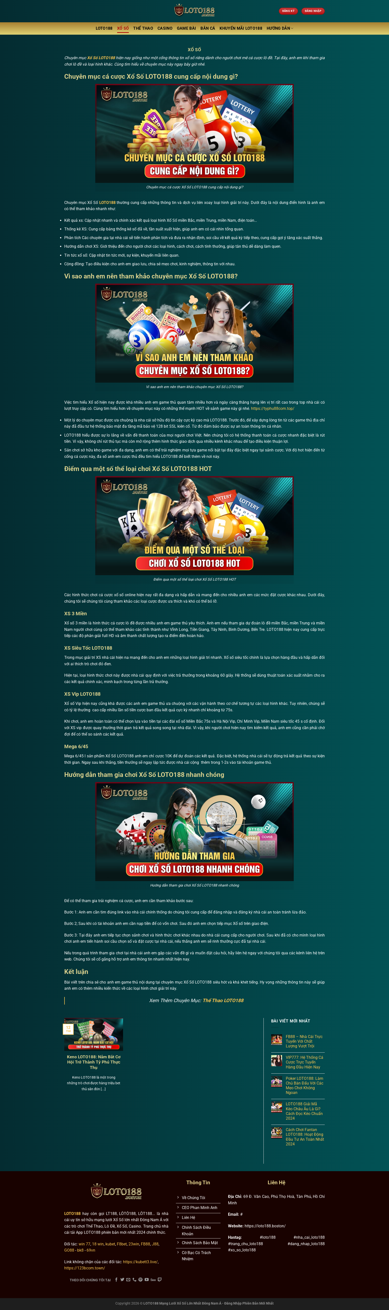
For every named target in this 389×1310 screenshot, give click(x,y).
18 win (98, 1244)
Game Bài (186, 28)
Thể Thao (143, 28)
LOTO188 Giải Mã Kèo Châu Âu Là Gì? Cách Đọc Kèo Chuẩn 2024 (304, 1111)
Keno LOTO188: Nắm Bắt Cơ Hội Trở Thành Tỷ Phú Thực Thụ (94, 1062)
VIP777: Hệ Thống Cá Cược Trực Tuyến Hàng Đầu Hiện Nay (304, 1062)
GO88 (69, 1250)
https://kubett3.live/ (140, 1262)
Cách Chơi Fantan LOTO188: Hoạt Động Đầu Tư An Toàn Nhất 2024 (305, 1136)
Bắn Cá (207, 28)
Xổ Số (123, 28)
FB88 (145, 1244)
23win (134, 1244)
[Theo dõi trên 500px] (153, 1280)
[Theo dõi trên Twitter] (122, 1280)
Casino (165, 28)
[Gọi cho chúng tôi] (134, 1280)
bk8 (80, 1250)
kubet (110, 1244)
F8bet (122, 1244)
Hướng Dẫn (280, 28)
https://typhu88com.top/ (272, 408)
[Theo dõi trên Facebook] (116, 1280)
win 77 (84, 1244)
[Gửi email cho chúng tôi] (128, 1280)
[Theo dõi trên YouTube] (147, 1280)
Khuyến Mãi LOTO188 (241, 28)
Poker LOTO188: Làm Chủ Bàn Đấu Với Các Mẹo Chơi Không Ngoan (304, 1085)
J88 (155, 1244)
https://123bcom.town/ (84, 1268)
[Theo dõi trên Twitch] (160, 1280)
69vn (91, 1250)
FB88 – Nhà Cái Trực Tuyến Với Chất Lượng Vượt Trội (304, 1041)
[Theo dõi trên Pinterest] (140, 1280)
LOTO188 (104, 28)
